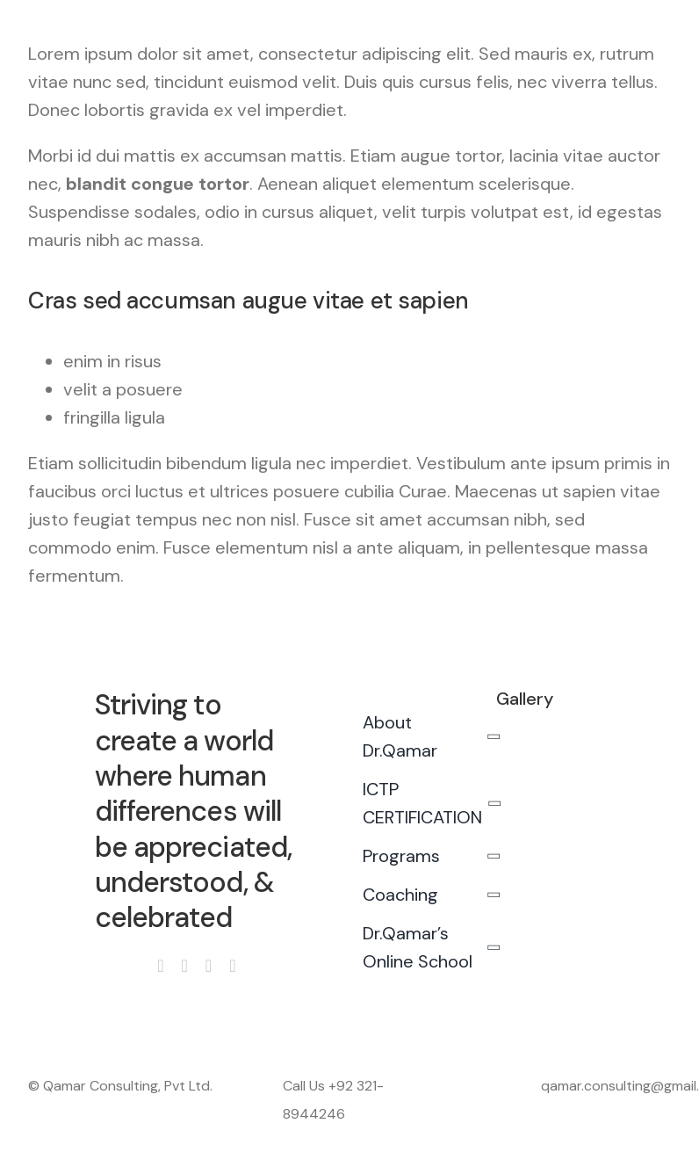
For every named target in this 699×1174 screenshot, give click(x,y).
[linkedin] (232, 966)
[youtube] (208, 966)
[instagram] (185, 966)
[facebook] (160, 966)
